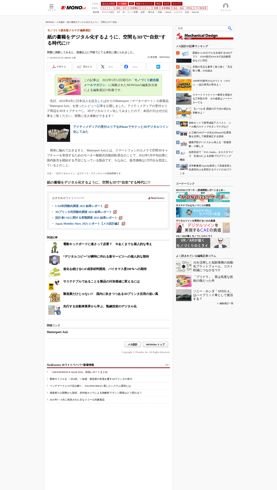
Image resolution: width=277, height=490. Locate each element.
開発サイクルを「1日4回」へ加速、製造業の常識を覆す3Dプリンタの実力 (91, 379)
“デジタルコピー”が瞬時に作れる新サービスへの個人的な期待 (106, 256)
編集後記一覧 (226, 303)
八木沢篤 (152, 57)
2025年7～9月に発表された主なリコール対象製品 (77, 399)
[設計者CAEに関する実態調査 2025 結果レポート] (88, 217)
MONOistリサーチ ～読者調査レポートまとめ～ (200, 190)
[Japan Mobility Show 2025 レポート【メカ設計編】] (90, 223)
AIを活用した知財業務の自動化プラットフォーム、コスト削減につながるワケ (213, 266)
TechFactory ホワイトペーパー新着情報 (70, 365)
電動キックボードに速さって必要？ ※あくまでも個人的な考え (107, 244)
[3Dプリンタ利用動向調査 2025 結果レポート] (86, 211)
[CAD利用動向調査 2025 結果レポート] (81, 206)
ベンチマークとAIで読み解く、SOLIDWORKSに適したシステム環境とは (90, 385)
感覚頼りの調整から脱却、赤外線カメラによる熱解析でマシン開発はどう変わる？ (96, 392)
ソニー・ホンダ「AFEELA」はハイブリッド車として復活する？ (213, 295)
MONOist (50, 22)
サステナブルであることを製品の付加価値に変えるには (101, 281)
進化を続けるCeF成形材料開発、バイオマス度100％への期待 (105, 269)
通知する (87, 66)
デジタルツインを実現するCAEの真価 (195, 220)
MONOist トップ (155, 344)
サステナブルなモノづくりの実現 (193, 205)
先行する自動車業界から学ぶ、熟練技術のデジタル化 (100, 306)
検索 (230, 28)
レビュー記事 (94, 106)
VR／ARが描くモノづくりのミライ (194, 236)
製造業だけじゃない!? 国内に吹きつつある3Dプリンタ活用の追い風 (110, 293)
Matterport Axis (57, 332)
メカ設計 (60, 22)
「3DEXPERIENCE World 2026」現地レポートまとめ (79, 372)
